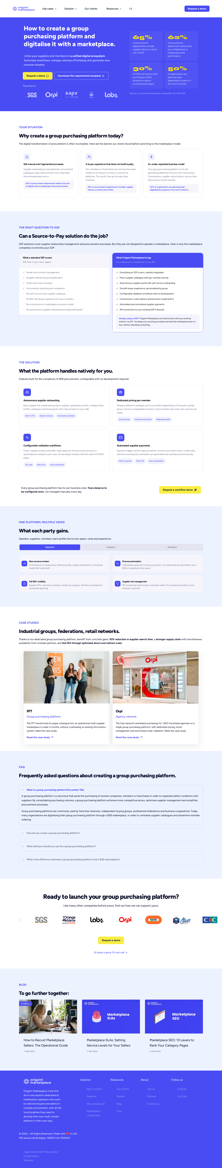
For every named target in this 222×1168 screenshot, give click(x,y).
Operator (49, 547)
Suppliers (111, 547)
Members (172, 547)
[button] (111, 805)
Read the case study (40, 737)
